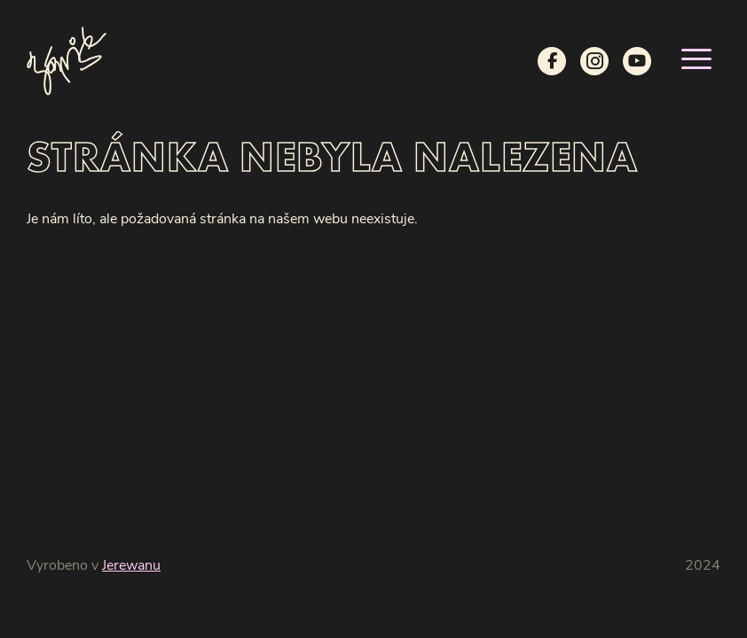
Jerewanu (131, 566)
